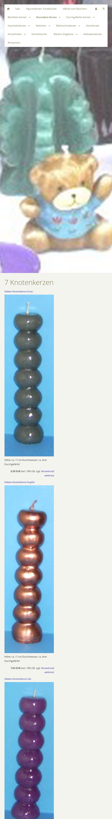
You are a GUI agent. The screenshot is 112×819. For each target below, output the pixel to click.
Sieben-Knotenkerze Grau (18, 291)
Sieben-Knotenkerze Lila (17, 678)
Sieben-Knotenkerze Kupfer (19, 482)
